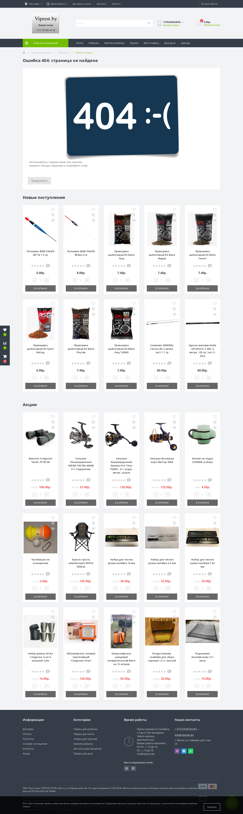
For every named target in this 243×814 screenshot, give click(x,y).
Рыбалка (94, 43)
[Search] (149, 23)
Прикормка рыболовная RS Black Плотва (81, 349)
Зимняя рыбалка (114, 43)
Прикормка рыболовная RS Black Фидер (162, 255)
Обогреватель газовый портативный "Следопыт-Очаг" (81, 657)
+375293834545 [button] (187, 729)
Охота (79, 43)
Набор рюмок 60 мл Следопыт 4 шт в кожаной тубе (40, 657)
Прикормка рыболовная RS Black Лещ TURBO (121, 349)
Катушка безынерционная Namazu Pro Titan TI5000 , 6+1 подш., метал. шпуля (121, 465)
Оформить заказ (212, 24)
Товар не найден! (84, 52)
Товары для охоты (83, 734)
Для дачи (170, 43)
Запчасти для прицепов (87, 748)
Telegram (184, 751)
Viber (177, 751)
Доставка (28, 729)
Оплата (27, 734)
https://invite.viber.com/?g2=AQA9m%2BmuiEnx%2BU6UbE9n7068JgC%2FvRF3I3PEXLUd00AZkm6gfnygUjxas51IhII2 (133, 768)
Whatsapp (191, 751)
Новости (116, 3)
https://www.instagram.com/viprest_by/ (127, 768)
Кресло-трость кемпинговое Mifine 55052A (81, 563)
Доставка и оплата (82, 3)
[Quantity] (40, 280)
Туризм (134, 43)
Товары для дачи (83, 753)
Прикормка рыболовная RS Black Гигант (202, 255)
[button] (5, 358)
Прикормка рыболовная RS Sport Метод (40, 349)
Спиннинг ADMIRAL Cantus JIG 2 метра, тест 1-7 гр (162, 349)
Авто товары (151, 43)
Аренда (185, 43)
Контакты (101, 3)
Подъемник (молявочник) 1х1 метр (202, 657)
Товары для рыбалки (41, 52)
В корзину (40, 288)
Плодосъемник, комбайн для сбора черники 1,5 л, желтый (162, 657)
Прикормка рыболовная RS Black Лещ (121, 255)
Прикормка (63, 52)
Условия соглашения (35, 743)
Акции (26, 753)
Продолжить (39, 181)
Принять (212, 807)
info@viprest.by (184, 735)
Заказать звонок (171, 24)
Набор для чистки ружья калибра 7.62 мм (202, 563)
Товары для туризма (85, 738)
